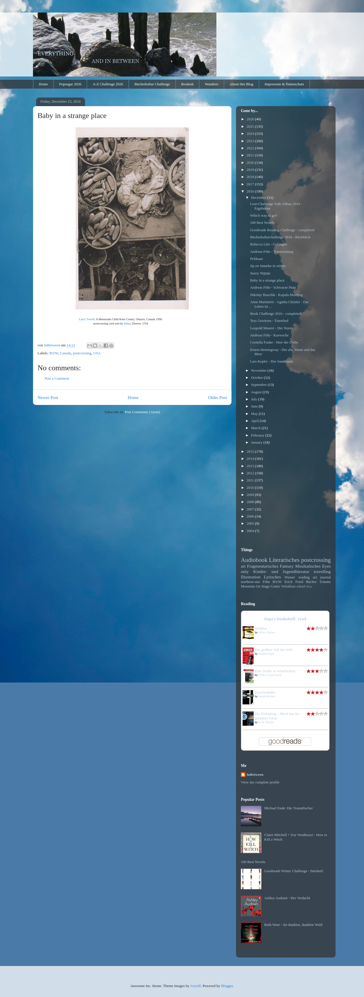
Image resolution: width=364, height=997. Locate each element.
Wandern (211, 84)
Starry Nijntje (260, 273)
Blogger (227, 986)
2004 (251, 531)
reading (304, 577)
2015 (251, 451)
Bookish (187, 84)
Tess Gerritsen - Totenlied (269, 320)
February (258, 435)
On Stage (263, 586)
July (254, 399)
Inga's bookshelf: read (285, 618)
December (259, 197)
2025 (251, 126)
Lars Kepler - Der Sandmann (271, 361)
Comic (275, 586)
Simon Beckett (266, 696)
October (257, 377)
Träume (325, 582)
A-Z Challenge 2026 (108, 84)
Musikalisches (307, 566)
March (256, 428)
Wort (309, 586)
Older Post (217, 397)
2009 (251, 495)
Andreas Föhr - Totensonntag (271, 251)
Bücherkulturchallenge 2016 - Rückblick (280, 237)
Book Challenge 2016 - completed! (276, 313)
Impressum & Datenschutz (284, 84)
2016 (251, 191)
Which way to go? (263, 215)
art (243, 566)
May (255, 413)
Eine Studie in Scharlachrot (275, 671)
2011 (251, 480)
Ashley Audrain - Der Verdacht (287, 898)
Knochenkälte (265, 692)
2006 (251, 516)
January (257, 442)
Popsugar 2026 (70, 84)
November (259, 370)
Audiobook (254, 560)
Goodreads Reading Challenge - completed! (282, 230)
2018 (251, 177)
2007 (251, 509)
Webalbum (288, 586)
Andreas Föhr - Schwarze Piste (273, 287)
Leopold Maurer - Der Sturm (271, 328)
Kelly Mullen (266, 722)
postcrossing (82, 353)
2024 (251, 133)
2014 (251, 458)
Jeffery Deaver (266, 632)
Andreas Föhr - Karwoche (269, 335)
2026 (251, 119)
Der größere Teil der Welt (274, 650)
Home (43, 84)
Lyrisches (272, 576)
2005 (251, 523)
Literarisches (284, 560)
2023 (251, 141)
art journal (322, 577)
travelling (322, 571)
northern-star (250, 582)
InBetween (255, 774)
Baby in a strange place (267, 280)
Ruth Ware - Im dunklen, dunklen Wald (293, 924)
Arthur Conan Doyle (270, 675)
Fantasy (287, 566)
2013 (251, 466)
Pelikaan (256, 259)
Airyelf (195, 986)
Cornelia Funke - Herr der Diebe (274, 342)
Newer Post (48, 397)
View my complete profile (260, 782)
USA (97, 353)
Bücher (311, 582)
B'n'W (53, 353)
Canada (65, 353)
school (301, 586)
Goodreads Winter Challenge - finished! (293, 871)
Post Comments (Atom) (142, 412)
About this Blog (241, 84)
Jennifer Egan (266, 653)
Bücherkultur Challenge (152, 84)
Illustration (250, 576)
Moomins (248, 586)
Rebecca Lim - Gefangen (268, 244)
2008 (251, 502)
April (255, 421)
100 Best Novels (262, 222)
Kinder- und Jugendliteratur (281, 571)
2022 (251, 148)
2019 (251, 169)
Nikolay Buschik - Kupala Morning (276, 295)
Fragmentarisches (262, 566)
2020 (251, 162)
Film (266, 582)
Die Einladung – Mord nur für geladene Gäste (277, 715)
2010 (251, 487)
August (257, 392)
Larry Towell (86, 319)
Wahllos (261, 628)
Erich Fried (293, 582)
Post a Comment (57, 378)
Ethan (127, 323)
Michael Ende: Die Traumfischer (288, 808)
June (255, 406)
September (259, 384)
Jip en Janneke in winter (268, 266)
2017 (251, 184)
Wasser (289, 577)
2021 (251, 155)
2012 (251, 473)
